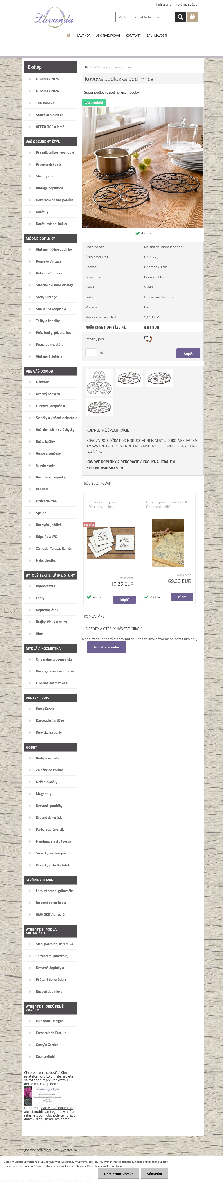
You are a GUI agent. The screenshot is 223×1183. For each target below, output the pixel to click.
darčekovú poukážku (57, 1107)
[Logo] (54, 17)
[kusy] (91, 352)
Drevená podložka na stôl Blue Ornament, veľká (168, 504)
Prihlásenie (164, 4)
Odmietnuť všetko (118, 1173)
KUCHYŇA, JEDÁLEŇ (159, 461)
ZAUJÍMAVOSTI (157, 35)
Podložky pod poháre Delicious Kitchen (104, 504)
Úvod (88, 67)
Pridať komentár (106, 647)
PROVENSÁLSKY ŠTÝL (106, 467)
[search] (180, 17)
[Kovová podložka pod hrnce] (142, 109)
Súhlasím (154, 1173)
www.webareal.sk (65, 1149)
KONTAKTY (133, 35)
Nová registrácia (186, 4)
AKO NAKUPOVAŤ (108, 35)
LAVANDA (83, 35)
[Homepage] (68, 35)
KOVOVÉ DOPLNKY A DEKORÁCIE (112, 461)
